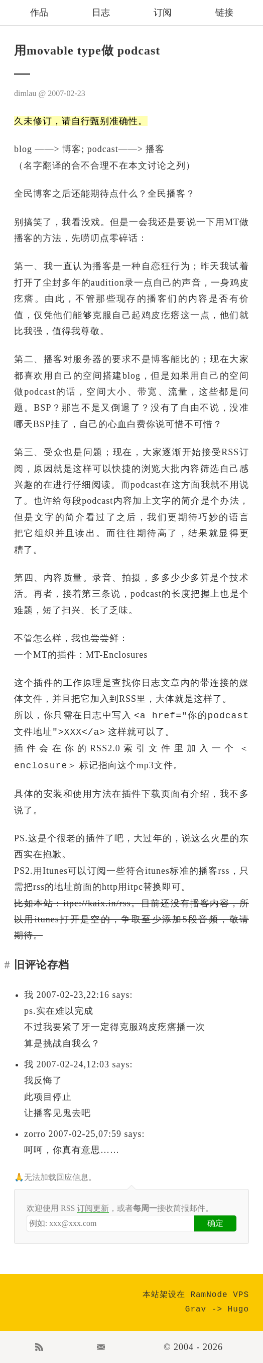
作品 (39, 13)
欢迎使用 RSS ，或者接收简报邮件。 (120, 1208)
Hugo (238, 1309)
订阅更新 (93, 1208)
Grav (195, 1309)
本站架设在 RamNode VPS (196, 1294)
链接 (224, 13)
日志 (101, 13)
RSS (39, 1347)
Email (101, 1347)
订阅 (163, 13)
